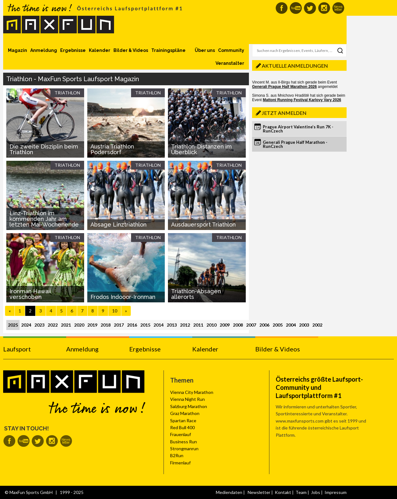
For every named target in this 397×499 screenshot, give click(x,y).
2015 (145, 325)
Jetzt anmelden (284, 113)
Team (301, 492)
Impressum (336, 492)
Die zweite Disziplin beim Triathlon (43, 149)
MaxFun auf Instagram (324, 8)
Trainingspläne (168, 50)
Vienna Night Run (187, 399)
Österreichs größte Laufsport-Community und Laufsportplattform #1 (319, 387)
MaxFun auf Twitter (310, 8)
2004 (291, 325)
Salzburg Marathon (188, 406)
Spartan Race (183, 420)
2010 (211, 325)
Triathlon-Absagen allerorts (196, 294)
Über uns (205, 50)
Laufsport (17, 349)
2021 (66, 325)
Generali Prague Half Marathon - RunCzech (295, 144)
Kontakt (283, 492)
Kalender (99, 50)
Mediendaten (229, 492)
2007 (251, 325)
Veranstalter (230, 63)
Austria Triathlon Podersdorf (112, 149)
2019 (92, 325)
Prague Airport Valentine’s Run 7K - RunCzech (298, 128)
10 (114, 310)
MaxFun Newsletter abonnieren (338, 8)
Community (231, 50)
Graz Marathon (184, 413)
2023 (39, 325)
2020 (79, 325)
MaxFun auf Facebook (281, 8)
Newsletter (259, 492)
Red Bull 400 (182, 427)
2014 (158, 325)
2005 (278, 325)
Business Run (183, 441)
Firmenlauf (180, 462)
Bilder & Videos (130, 50)
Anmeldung (43, 50)
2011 (198, 325)
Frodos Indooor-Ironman (122, 297)
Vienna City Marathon (191, 392)
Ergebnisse (73, 50)
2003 (304, 325)
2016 (132, 325)
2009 (225, 325)
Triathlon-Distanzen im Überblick (201, 149)
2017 (119, 325)
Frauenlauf (180, 434)
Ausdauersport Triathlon (203, 224)
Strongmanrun (184, 448)
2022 (53, 325)
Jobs (315, 492)
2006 (264, 325)
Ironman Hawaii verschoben (30, 294)
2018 (106, 325)
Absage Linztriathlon (118, 224)
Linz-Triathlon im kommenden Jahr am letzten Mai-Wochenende (44, 219)
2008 (238, 325)
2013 (172, 325)
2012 (185, 325)
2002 (317, 325)
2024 (26, 325)
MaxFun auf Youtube (296, 8)
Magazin (17, 50)
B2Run (176, 455)
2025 (13, 325)
